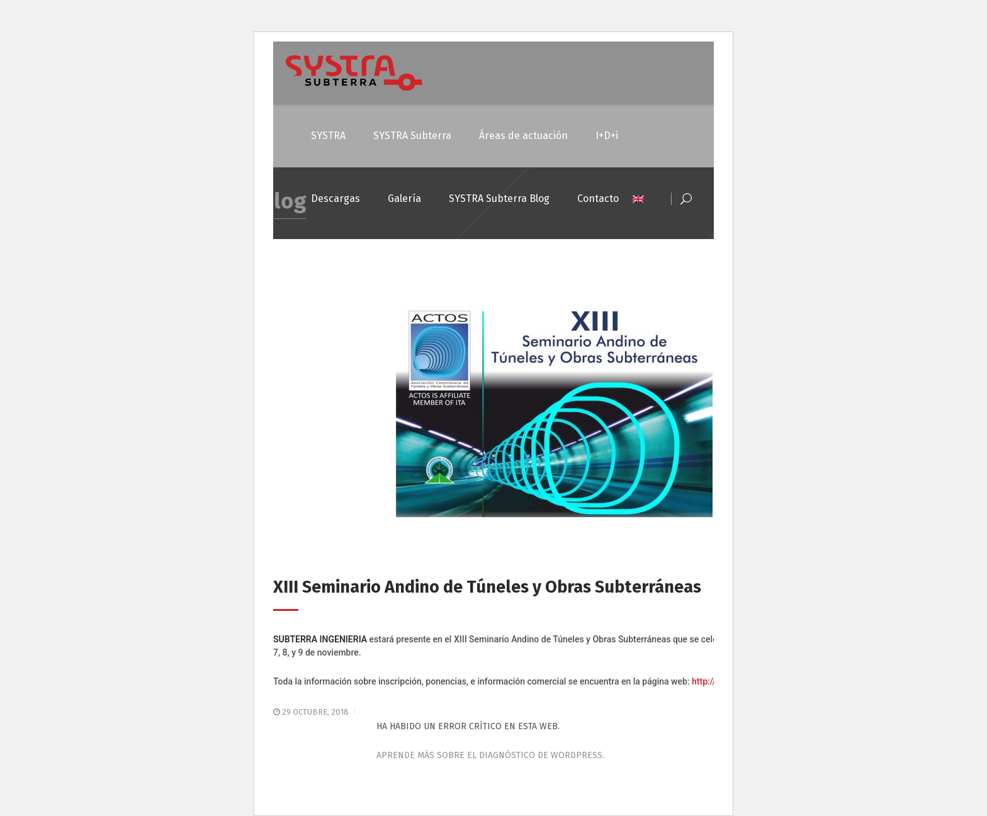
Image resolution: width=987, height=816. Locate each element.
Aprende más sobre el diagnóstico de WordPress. (490, 755)
